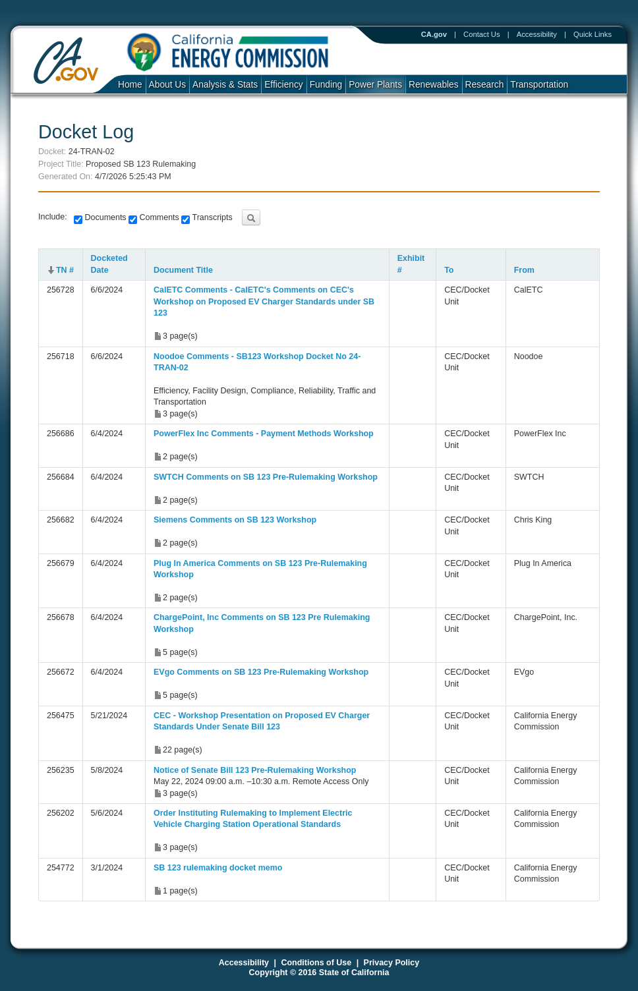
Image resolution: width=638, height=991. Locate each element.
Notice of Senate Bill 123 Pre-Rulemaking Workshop (255, 770)
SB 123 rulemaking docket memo (218, 867)
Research (484, 85)
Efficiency (283, 85)
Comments (158, 217)
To (448, 270)
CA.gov (434, 34)
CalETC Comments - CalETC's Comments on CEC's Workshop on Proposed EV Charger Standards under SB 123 (264, 301)
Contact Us (481, 34)
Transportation (539, 85)
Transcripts (211, 217)
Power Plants (375, 85)
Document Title (183, 270)
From (524, 270)
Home (130, 85)
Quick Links (592, 34)
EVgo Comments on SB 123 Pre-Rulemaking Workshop (261, 672)
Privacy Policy (392, 962)
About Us (167, 85)
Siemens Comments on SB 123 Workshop (235, 519)
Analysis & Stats (225, 85)
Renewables (434, 85)
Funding (326, 85)
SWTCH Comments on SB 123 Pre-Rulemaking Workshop (266, 477)
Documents (104, 217)
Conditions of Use (316, 962)
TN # (65, 270)
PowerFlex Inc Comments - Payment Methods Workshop (264, 433)
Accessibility (537, 34)
